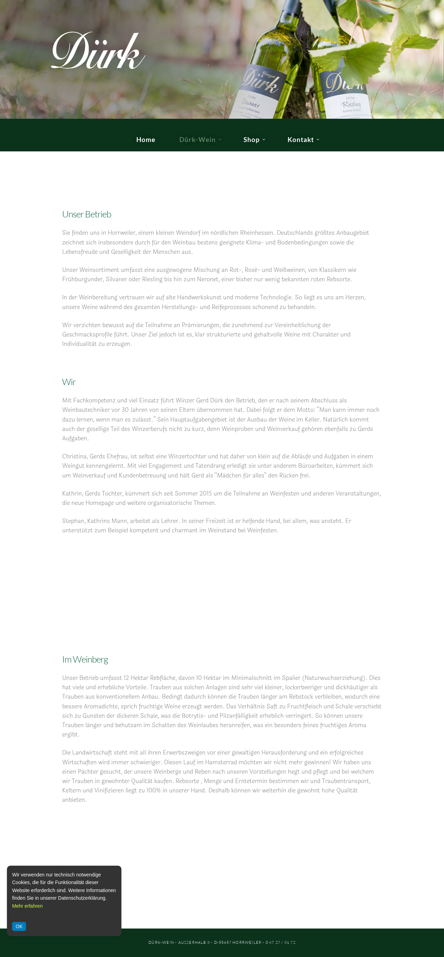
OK (19, 926)
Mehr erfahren (27, 906)
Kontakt (301, 139)
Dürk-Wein (197, 139)
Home (145, 139)
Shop (252, 139)
